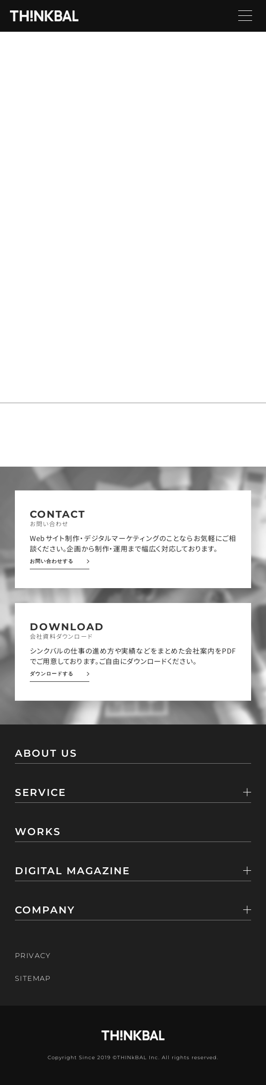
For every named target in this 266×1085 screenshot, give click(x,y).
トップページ (60, 165)
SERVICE (40, 792)
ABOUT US (46, 753)
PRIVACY (33, 955)
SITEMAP (33, 978)
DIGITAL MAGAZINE (72, 871)
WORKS (38, 832)
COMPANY (45, 910)
